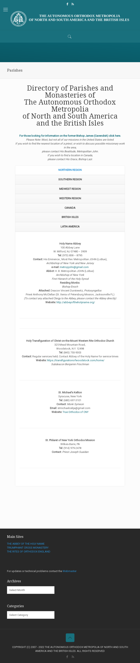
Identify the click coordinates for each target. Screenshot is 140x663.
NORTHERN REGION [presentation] (70, 169)
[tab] (70, 170)
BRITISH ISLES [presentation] (70, 217)
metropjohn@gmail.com (74, 267)
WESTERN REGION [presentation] (70, 198)
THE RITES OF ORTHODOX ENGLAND (28, 551)
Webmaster (69, 571)
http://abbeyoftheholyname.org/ (75, 302)
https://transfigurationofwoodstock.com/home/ (75, 360)
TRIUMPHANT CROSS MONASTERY (27, 547)
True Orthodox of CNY (75, 412)
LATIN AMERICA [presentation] (70, 226)
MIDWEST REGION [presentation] (70, 188)
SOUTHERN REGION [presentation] (70, 179)
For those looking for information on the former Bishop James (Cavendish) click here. (70, 135)
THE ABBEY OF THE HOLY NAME (26, 543)
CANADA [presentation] (70, 207)
